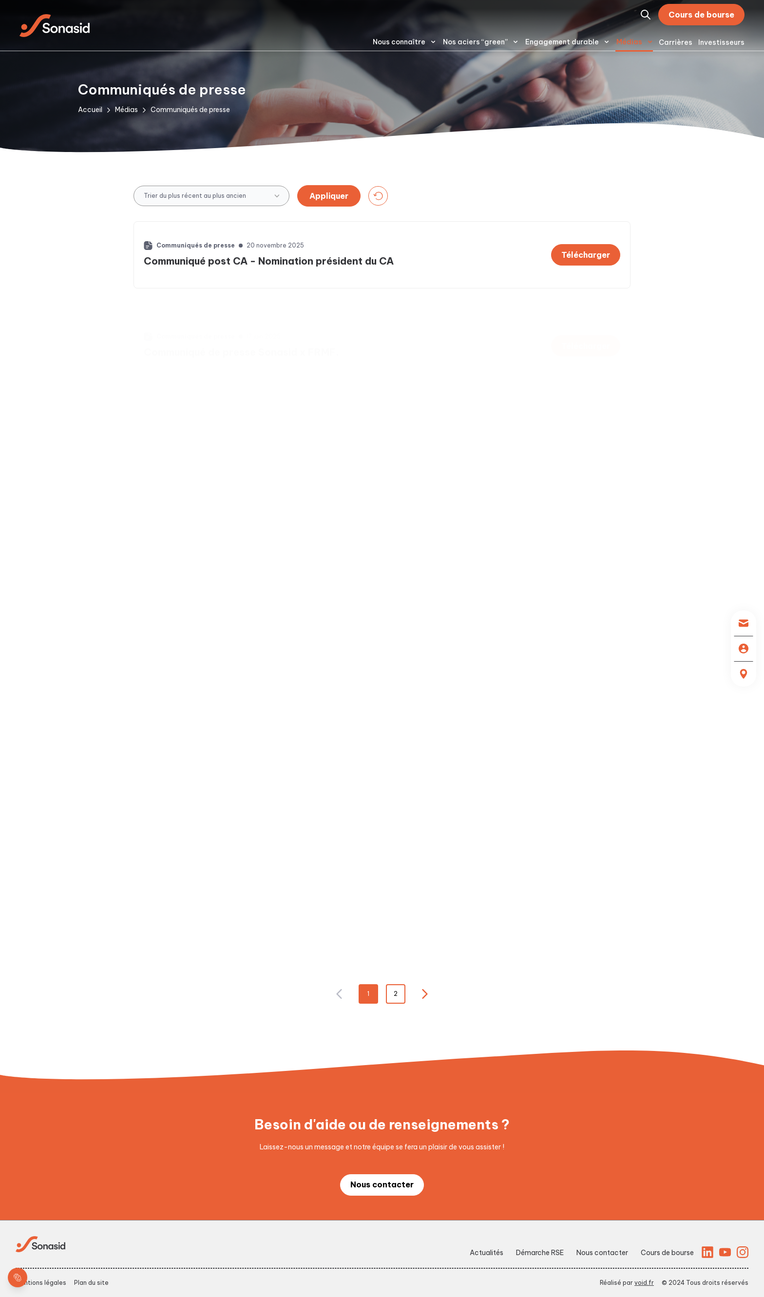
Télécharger (585, 260)
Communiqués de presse (190, 109)
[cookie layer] (17, 1277)
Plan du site (91, 1282)
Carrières (675, 42)
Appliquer (328, 196)
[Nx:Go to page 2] (425, 994)
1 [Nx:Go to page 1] (368, 993)
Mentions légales (41, 1282)
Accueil (90, 109)
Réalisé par (627, 1282)
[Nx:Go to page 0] (339, 994)
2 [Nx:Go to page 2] (396, 993)
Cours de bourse (701, 14)
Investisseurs (721, 42)
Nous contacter (382, 1184)
